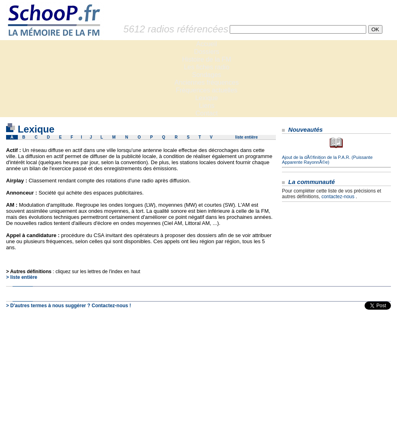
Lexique (206, 97)
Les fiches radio (206, 67)
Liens (206, 105)
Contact (206, 113)
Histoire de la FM (206, 59)
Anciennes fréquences (207, 82)
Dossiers (206, 51)
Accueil (206, 44)
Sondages (206, 74)
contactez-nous (337, 196)
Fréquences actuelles (206, 90)
